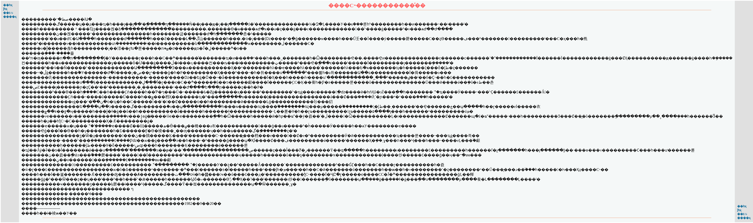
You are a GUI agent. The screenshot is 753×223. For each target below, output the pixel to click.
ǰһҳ (5, 9)
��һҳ (7, 5)
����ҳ (10, 16)
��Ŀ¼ (8, 13)
